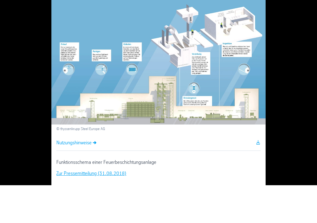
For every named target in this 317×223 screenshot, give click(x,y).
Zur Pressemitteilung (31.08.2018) (91, 173)
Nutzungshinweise (74, 143)
